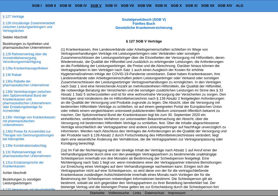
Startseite (97, 193)
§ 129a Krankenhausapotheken (25, 68)
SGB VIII (144, 6)
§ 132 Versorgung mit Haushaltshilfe (29, 190)
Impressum (176, 193)
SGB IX (161, 6)
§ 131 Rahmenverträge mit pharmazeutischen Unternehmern (27, 154)
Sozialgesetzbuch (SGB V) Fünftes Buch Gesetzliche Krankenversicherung (143, 23)
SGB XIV (225, 6)
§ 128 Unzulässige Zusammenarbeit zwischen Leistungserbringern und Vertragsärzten (29, 27)
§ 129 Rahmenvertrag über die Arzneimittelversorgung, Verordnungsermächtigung (25, 58)
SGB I (37, 6)
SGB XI (191, 6)
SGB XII (207, 6)
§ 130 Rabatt (12, 75)
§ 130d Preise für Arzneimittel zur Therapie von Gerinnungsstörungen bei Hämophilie (28, 135)
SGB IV (81, 6)
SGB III (65, 6)
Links (137, 193)
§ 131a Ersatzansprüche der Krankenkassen (23, 164)
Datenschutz (154, 193)
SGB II (50, 6)
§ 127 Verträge (13, 17)
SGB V (95, 6)
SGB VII (127, 6)
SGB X (176, 6)
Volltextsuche (118, 193)
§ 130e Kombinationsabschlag (24, 146)
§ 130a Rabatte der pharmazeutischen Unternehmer (26, 83)
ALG (239, 6)
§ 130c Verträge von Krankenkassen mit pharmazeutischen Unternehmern (29, 121)
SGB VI (111, 6)
